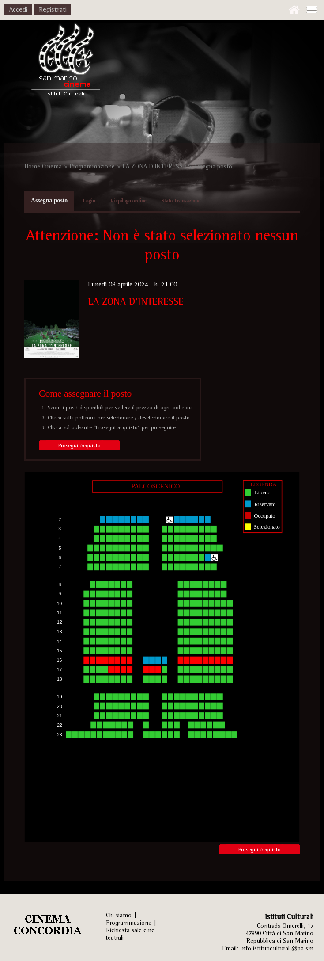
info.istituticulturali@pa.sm (277, 948)
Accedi (18, 9)
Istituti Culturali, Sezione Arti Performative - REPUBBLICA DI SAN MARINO (65, 62)
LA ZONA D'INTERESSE (154, 166)
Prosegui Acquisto (79, 445)
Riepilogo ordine (128, 200)
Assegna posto (49, 200)
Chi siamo (119, 915)
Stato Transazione (181, 200)
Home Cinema (43, 166)
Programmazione (92, 166)
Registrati (53, 9)
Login (89, 200)
